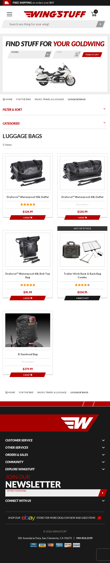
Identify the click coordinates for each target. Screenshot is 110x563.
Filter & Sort (12, 109)
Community (14, 461)
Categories (11, 123)
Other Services (16, 447)
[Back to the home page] (54, 14)
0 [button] (96, 11)
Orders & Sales (16, 454)
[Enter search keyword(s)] (50, 24)
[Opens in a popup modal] (82, 298)
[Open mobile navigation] (9, 14)
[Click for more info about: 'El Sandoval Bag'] (27, 342)
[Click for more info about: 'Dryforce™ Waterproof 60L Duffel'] (82, 185)
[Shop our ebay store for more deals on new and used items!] (55, 517)
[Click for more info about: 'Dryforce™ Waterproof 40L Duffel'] (27, 185)
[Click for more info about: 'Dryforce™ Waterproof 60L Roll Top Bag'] (27, 264)
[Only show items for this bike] (92, 54)
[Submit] (102, 493)
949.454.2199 (84, 538)
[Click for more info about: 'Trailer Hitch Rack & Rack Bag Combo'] (82, 264)
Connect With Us (18, 500)
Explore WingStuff (20, 469)
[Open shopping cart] (99, 14)
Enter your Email (16, 490)
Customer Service (18, 440)
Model (15, 52)
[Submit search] (100, 24)
